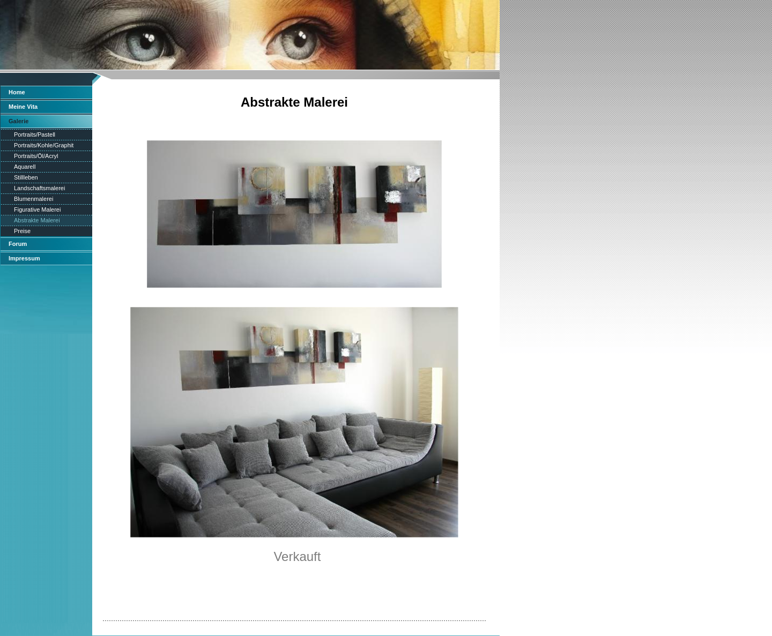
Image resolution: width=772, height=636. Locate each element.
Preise (22, 231)
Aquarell (24, 166)
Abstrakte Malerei (37, 220)
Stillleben (26, 177)
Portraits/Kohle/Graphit (43, 145)
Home (17, 92)
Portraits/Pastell (34, 134)
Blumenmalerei (33, 199)
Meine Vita (23, 106)
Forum (18, 244)
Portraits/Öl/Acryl (36, 156)
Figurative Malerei (37, 209)
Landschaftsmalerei (39, 188)
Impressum (24, 258)
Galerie (18, 121)
